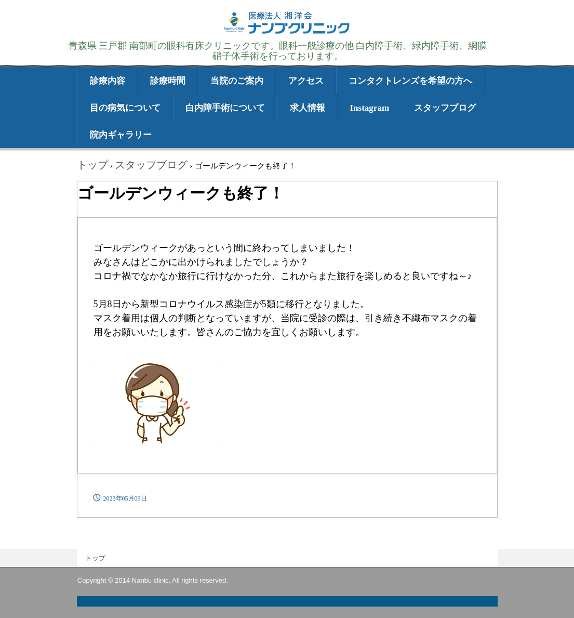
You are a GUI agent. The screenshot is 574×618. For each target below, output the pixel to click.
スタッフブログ (445, 108)
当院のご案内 (236, 81)
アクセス (306, 81)
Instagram (370, 108)
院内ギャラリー (121, 135)
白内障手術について (225, 108)
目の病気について (125, 108)
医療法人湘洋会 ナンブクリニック (287, 32)
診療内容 (107, 81)
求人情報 (307, 108)
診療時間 (167, 81)
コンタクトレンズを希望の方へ (410, 81)
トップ (95, 558)
